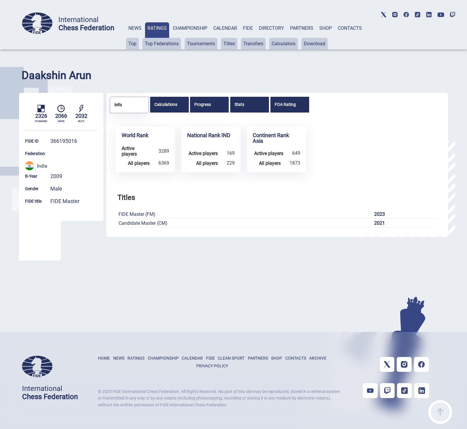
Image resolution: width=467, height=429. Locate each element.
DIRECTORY (271, 28)
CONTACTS (350, 28)
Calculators (283, 43)
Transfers (253, 43)
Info (118, 104)
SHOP (325, 28)
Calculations (165, 104)
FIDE (248, 28)
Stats (239, 104)
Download (314, 43)
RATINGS (157, 28)
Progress (202, 104)
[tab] (135, 35)
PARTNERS (301, 28)
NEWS (134, 28)
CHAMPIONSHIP (190, 28)
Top (132, 43)
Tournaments (201, 43)
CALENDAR (225, 28)
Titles (229, 43)
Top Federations (162, 43)
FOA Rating (285, 104)
